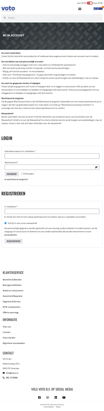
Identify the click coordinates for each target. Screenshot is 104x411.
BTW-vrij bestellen (11, 307)
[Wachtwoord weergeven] (96, 167)
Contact (6, 332)
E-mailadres (14, 206)
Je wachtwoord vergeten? (16, 179)
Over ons (7, 326)
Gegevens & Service (11, 301)
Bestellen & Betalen (12, 279)
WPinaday (61, 405)
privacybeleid (10, 234)
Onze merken (9, 337)
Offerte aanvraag (10, 312)
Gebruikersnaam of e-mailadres (23, 151)
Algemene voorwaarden (14, 343)
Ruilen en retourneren (13, 290)
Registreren (13, 241)
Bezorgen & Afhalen (12, 285)
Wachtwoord (14, 162)
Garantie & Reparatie (12, 296)
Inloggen (12, 174)
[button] (79, 8)
